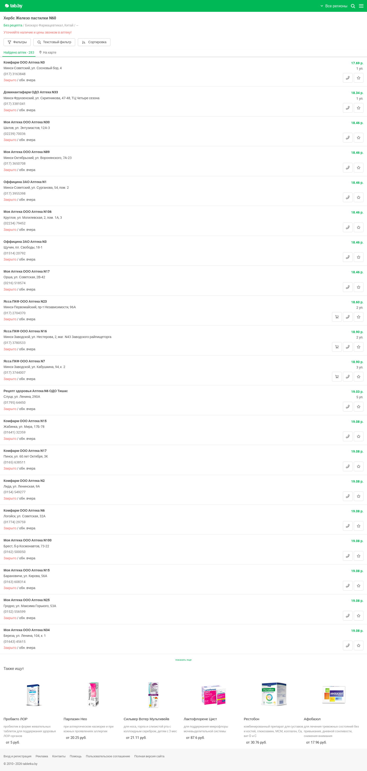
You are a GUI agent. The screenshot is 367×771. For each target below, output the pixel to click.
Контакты (59, 756)
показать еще (183, 659)
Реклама (42, 756)
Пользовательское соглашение (108, 756)
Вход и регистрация (17, 756)
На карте (48, 52)
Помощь (76, 756)
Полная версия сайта (149, 756)
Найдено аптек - (19, 52)
